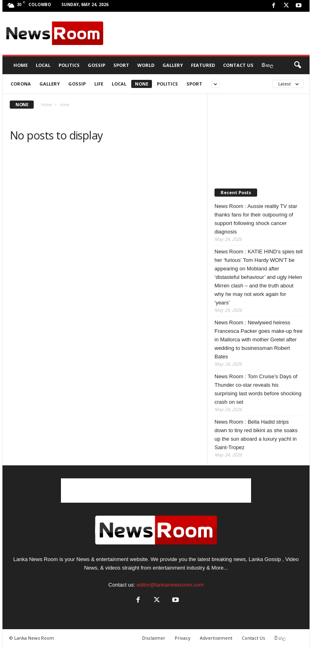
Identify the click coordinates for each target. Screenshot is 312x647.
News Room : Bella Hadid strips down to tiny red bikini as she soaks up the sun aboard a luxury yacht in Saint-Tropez (256, 434)
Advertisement (216, 638)
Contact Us (238, 65)
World (145, 65)
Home (46, 104)
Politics (69, 65)
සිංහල (267, 65)
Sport (121, 65)
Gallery (172, 65)
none (141, 84)
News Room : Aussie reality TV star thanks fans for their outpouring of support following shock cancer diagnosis (255, 219)
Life (98, 84)
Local (43, 65)
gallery (49, 84)
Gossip (96, 65)
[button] (297, 65)
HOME (20, 65)
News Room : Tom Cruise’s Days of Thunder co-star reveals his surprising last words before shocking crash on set (257, 389)
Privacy (183, 638)
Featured (203, 65)
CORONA (21, 84)
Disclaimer (153, 638)
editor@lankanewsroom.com (170, 585)
